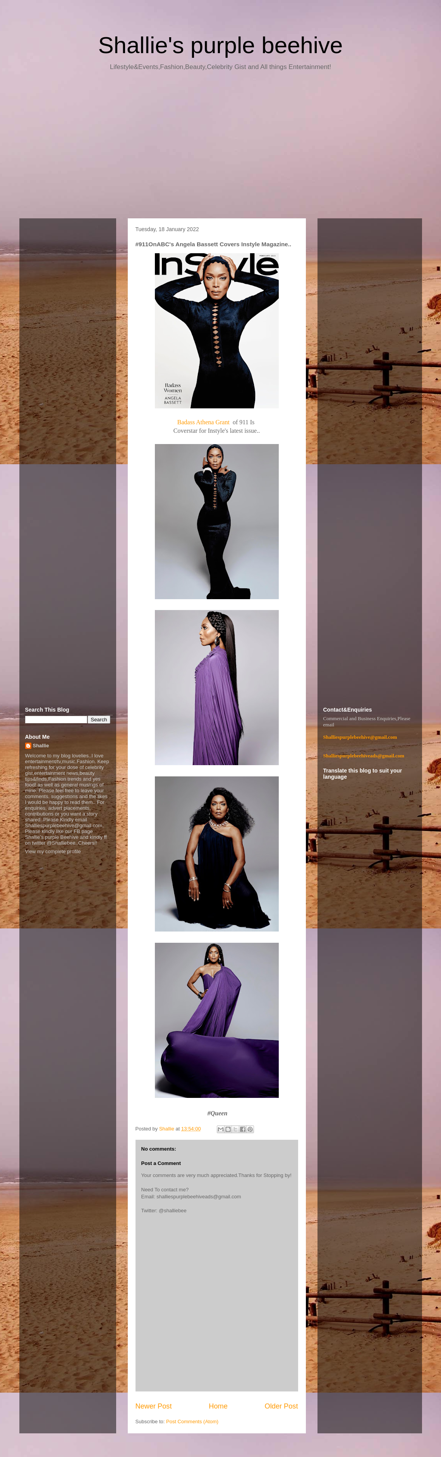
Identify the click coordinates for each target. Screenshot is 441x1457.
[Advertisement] (220, 147)
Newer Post (154, 1406)
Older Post (281, 1406)
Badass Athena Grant (204, 422)
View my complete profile (53, 851)
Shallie (41, 745)
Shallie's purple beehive (220, 45)
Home (218, 1406)
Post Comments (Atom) (192, 1421)
